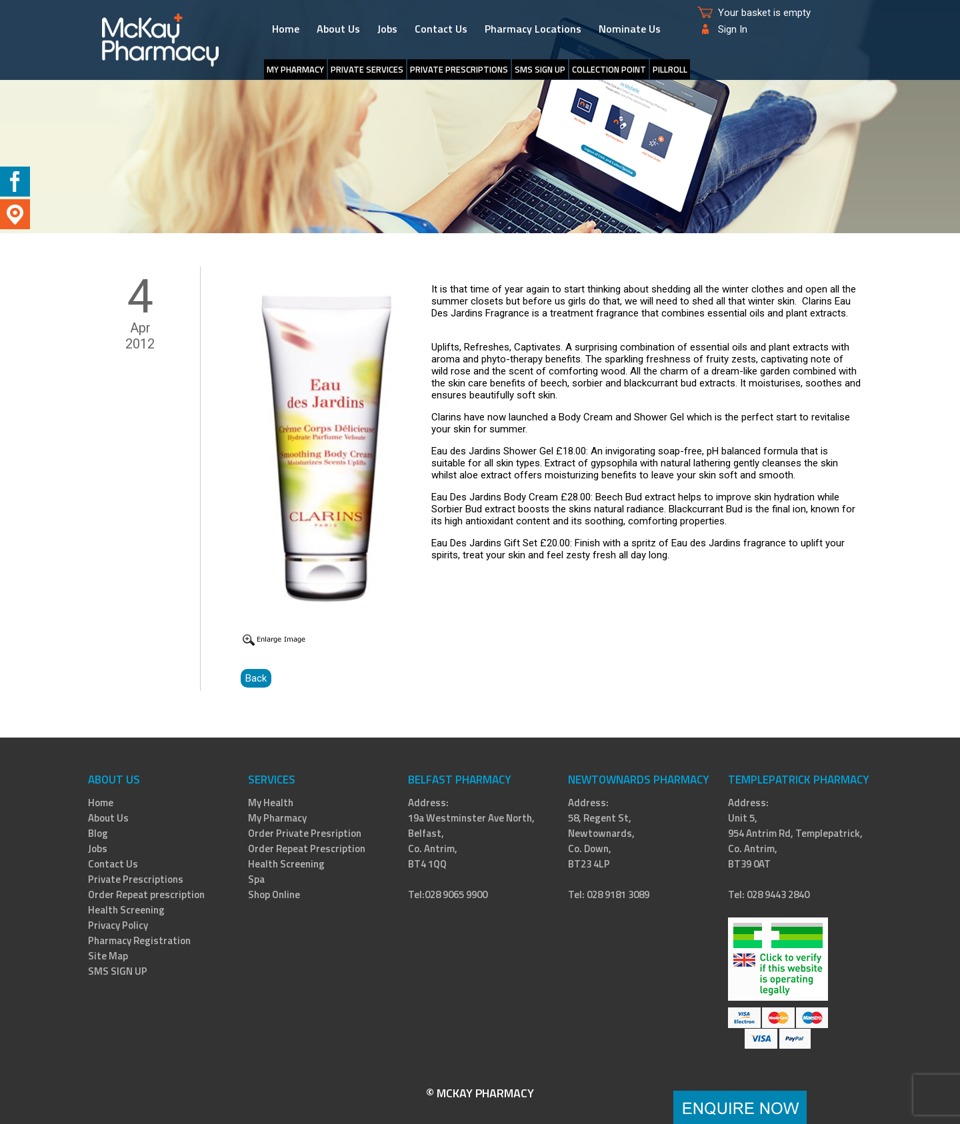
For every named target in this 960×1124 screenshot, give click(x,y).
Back (256, 678)
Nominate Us (630, 29)
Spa (256, 879)
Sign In (732, 29)
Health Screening (126, 909)
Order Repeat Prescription (306, 848)
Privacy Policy (118, 925)
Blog (98, 833)
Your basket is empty (764, 13)
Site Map (108, 955)
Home (285, 29)
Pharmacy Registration (139, 940)
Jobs (387, 29)
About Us (338, 29)
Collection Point (609, 69)
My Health (270, 802)
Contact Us (441, 29)
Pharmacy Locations (533, 29)
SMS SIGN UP (540, 69)
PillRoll (670, 69)
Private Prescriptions (459, 69)
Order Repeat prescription (146, 894)
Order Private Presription (304, 833)
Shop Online (274, 894)
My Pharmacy (295, 69)
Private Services (367, 69)
